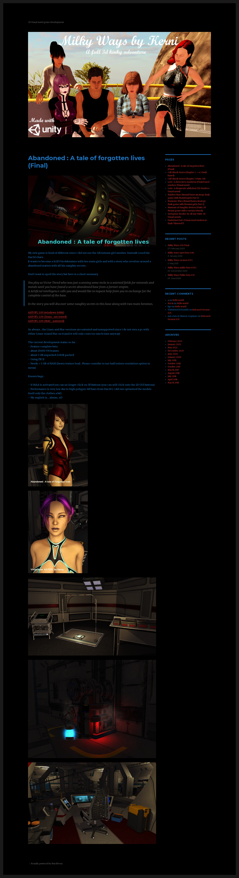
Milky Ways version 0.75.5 (180, 260)
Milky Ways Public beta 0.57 (181, 275)
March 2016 (173, 382)
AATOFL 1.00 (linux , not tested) (47, 316)
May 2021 (172, 347)
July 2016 (172, 376)
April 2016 (172, 379)
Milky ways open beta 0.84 (181, 252)
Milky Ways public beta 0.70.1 (182, 267)
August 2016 (174, 373)
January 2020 (174, 357)
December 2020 (176, 350)
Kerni (170, 303)
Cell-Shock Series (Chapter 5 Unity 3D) (186, 178)
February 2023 (175, 341)
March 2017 (173, 370)
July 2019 (172, 360)
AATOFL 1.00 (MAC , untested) (46, 320)
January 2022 (174, 344)
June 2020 (173, 354)
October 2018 (174, 363)
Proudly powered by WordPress (46, 863)
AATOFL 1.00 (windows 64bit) (46, 312)
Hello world (178, 300)
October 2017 (174, 366)
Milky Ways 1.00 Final (178, 245)
